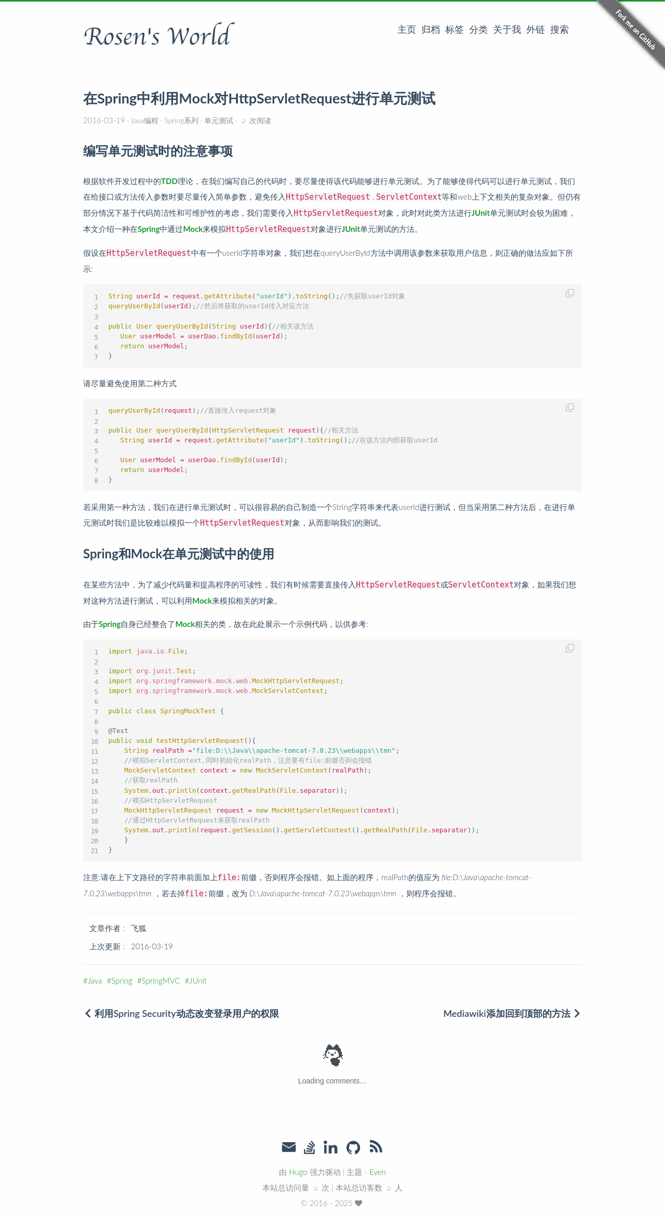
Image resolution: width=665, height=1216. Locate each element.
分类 (478, 29)
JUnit (198, 980)
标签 (454, 29)
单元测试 (219, 120)
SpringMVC (161, 980)
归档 (430, 29)
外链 (535, 29)
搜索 (559, 29)
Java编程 (145, 120)
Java (95, 980)
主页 (406, 29)
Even (377, 1171)
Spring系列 (182, 120)
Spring (121, 980)
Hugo (298, 1171)
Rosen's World (156, 36)
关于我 (507, 29)
